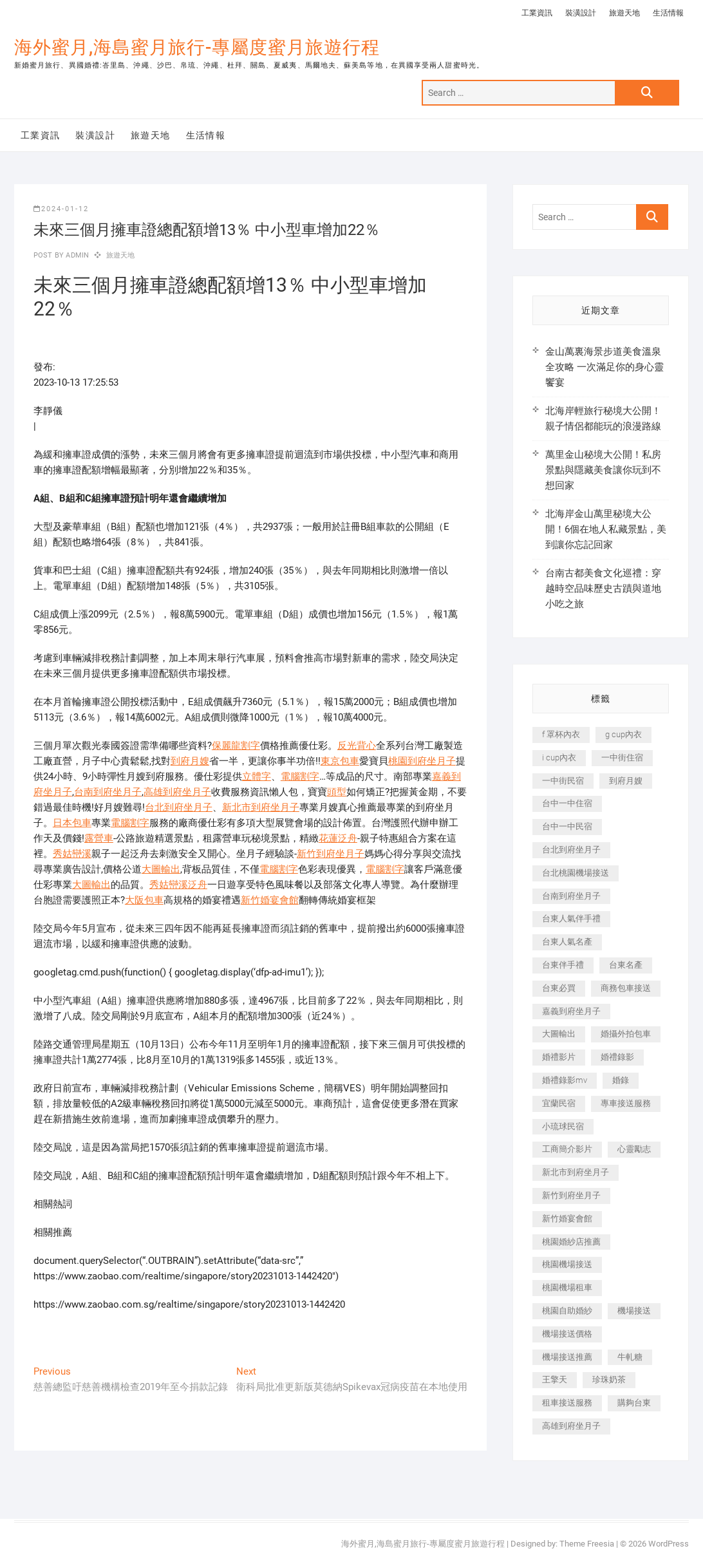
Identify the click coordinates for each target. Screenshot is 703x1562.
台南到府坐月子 (108, 792)
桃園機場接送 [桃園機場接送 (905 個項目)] (567, 1264)
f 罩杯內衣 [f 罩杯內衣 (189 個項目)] (561, 734)
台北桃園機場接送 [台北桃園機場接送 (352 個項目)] (575, 873)
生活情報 (668, 12)
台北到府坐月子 (178, 807)
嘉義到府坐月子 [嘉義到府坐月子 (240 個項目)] (571, 1011)
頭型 (336, 792)
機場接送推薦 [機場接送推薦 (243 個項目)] (567, 1357)
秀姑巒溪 (72, 854)
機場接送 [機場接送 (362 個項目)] (634, 1310)
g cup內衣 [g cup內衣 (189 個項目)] (623, 734)
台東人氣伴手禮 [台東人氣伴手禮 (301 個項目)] (571, 918)
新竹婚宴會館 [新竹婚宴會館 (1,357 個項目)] (567, 1218)
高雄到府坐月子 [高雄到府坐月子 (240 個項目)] (571, 1426)
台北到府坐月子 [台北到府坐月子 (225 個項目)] (571, 849)
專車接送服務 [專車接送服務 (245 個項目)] (626, 1103)
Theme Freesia (586, 1543)
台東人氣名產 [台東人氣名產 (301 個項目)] (567, 941)
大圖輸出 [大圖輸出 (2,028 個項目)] (559, 1034)
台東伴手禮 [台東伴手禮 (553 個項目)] (563, 965)
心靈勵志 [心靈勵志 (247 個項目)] (634, 1149)
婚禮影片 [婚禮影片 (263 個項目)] (559, 1057)
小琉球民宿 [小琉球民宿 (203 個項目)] (563, 1126)
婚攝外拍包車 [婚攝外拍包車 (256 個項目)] (626, 1034)
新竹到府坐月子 (330, 854)
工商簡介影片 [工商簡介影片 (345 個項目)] (567, 1149)
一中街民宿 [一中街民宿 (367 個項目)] (563, 781)
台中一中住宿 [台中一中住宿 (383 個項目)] (567, 803)
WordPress (668, 1543)
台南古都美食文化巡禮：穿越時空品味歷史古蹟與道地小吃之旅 (603, 588)
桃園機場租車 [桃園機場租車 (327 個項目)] (567, 1287)
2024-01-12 (61, 209)
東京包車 (340, 761)
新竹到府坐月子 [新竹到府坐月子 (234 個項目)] (571, 1195)
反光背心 (356, 745)
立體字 (256, 776)
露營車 (98, 838)
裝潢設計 (580, 12)
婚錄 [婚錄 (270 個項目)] (620, 1080)
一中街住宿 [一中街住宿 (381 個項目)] (622, 757)
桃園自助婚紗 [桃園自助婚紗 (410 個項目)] (567, 1310)
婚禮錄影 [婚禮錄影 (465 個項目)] (617, 1057)
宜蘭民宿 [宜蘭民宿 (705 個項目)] (559, 1103)
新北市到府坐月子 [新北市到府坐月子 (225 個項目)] (575, 1172)
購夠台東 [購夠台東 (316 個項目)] (634, 1402)
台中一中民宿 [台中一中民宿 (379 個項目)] (567, 826)
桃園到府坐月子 (422, 761)
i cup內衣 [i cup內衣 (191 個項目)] (559, 757)
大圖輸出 (161, 869)
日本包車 (72, 823)
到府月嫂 (190, 761)
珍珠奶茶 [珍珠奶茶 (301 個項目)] (609, 1379)
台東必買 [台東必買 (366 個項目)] (559, 988)
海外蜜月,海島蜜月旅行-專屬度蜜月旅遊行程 (197, 47)
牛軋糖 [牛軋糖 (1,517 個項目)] (629, 1357)
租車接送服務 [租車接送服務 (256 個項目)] (567, 1402)
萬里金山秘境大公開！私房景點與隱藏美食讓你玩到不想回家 (603, 470)
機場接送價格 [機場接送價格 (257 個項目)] (567, 1334)
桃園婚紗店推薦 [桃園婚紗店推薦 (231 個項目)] (571, 1242)
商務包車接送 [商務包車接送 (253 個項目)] (626, 988)
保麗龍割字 (236, 745)
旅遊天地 (624, 12)
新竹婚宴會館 (270, 900)
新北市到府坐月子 (260, 807)
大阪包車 (144, 900)
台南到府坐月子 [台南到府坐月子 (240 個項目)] (571, 896)
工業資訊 (536, 12)
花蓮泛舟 (338, 838)
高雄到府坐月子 (177, 792)
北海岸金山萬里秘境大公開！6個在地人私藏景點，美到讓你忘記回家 (605, 529)
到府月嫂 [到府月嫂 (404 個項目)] (625, 781)
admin (76, 255)
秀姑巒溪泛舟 (178, 884)
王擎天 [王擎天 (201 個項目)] (554, 1379)
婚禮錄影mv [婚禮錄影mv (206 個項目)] (564, 1080)
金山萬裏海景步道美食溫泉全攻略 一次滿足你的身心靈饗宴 (604, 367)
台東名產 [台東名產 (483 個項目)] (625, 965)
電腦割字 (300, 776)
